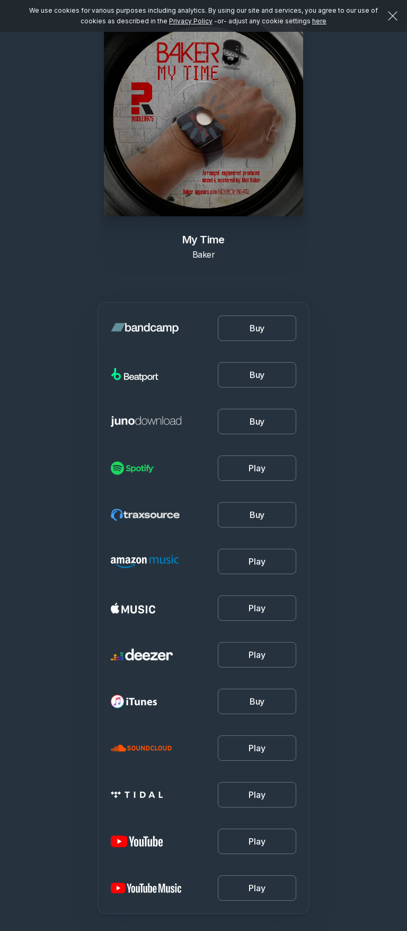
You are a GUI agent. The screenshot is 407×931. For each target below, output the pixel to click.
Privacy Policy (191, 21)
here (319, 21)
